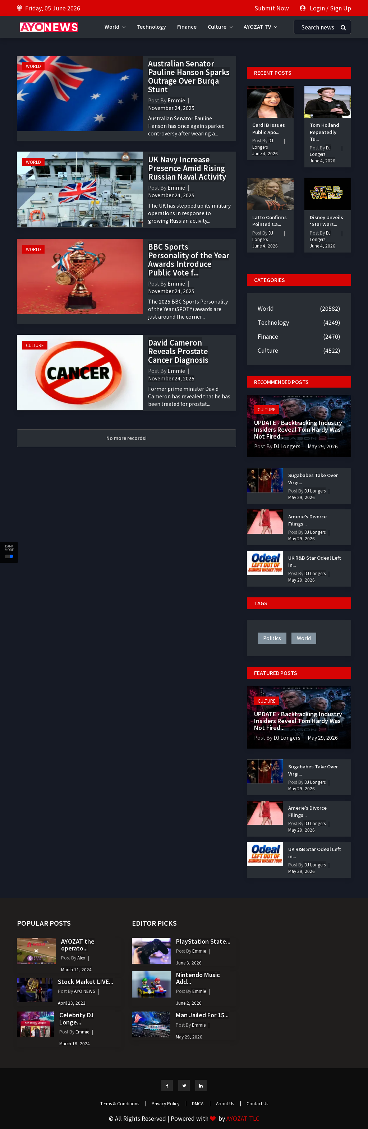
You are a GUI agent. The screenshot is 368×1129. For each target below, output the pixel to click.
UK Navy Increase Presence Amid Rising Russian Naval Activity (187, 168)
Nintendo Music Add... (198, 978)
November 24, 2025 (171, 107)
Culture (220, 26)
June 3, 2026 (189, 962)
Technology (151, 26)
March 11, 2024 (76, 969)
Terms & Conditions (123, 1103)
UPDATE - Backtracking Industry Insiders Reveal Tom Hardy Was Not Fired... (298, 429)
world (304, 638)
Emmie (176, 100)
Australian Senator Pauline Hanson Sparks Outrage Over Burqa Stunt (189, 76)
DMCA (201, 1103)
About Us (228, 1103)
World (115, 26)
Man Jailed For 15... (202, 1014)
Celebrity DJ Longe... (76, 1018)
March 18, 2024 (74, 1043)
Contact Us (257, 1103)
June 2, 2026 (189, 1003)
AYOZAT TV (260, 26)
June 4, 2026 (265, 153)
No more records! (126, 438)
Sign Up (340, 8)
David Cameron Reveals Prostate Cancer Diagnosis (178, 351)
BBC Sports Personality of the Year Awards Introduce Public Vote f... (188, 259)
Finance (187, 26)
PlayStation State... (203, 941)
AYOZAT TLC (242, 1118)
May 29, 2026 (323, 446)
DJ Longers (262, 143)
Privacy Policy (169, 1103)
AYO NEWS (84, 991)
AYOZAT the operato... (78, 944)
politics (272, 638)
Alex (80, 957)
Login (317, 8)
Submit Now (271, 8)
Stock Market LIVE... (85, 981)
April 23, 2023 (72, 1003)
